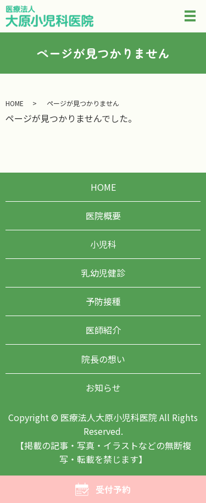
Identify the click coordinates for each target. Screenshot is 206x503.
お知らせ (103, 387)
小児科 (103, 244)
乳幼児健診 (103, 272)
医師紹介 (103, 329)
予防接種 (103, 301)
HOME (14, 103)
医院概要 (103, 215)
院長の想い (103, 359)
